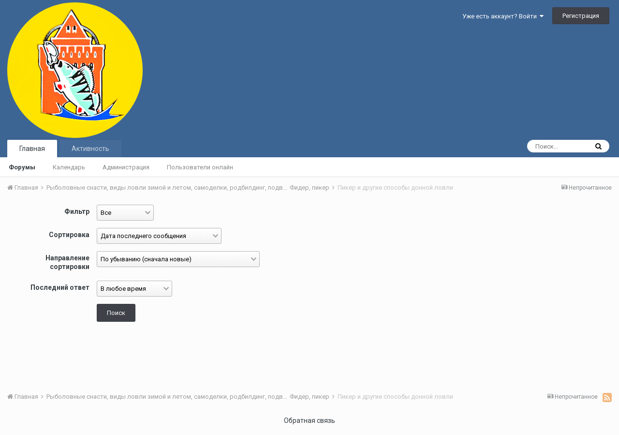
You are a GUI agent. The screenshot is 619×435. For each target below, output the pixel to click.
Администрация (126, 167)
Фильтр (76, 211)
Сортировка (69, 235)
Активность (90, 148)
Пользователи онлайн (200, 167)
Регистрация (580, 15)
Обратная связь (309, 420)
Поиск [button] (116, 312)
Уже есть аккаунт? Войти (503, 16)
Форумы (22, 167)
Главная (32, 148)
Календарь (69, 167)
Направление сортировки (67, 262)
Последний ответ (59, 287)
